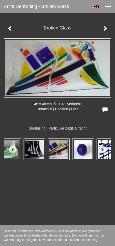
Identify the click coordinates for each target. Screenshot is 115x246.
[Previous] (13, 149)
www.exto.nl (49, 231)
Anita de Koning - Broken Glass (36, 6)
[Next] (102, 149)
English (96, 6)
